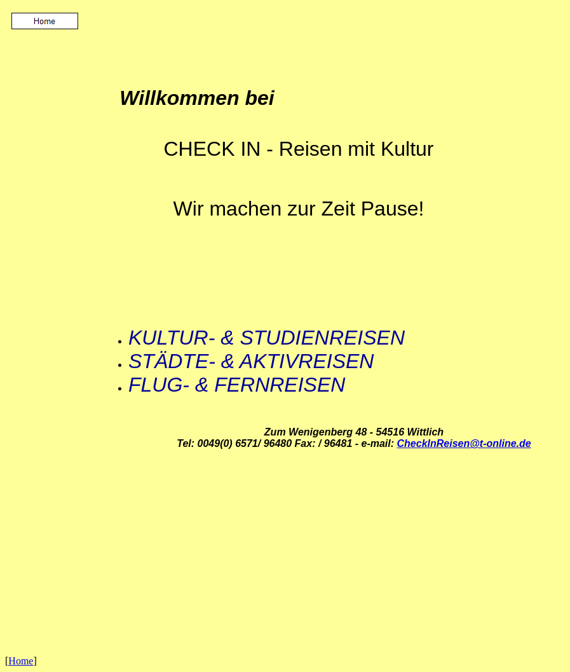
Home (20, 660)
